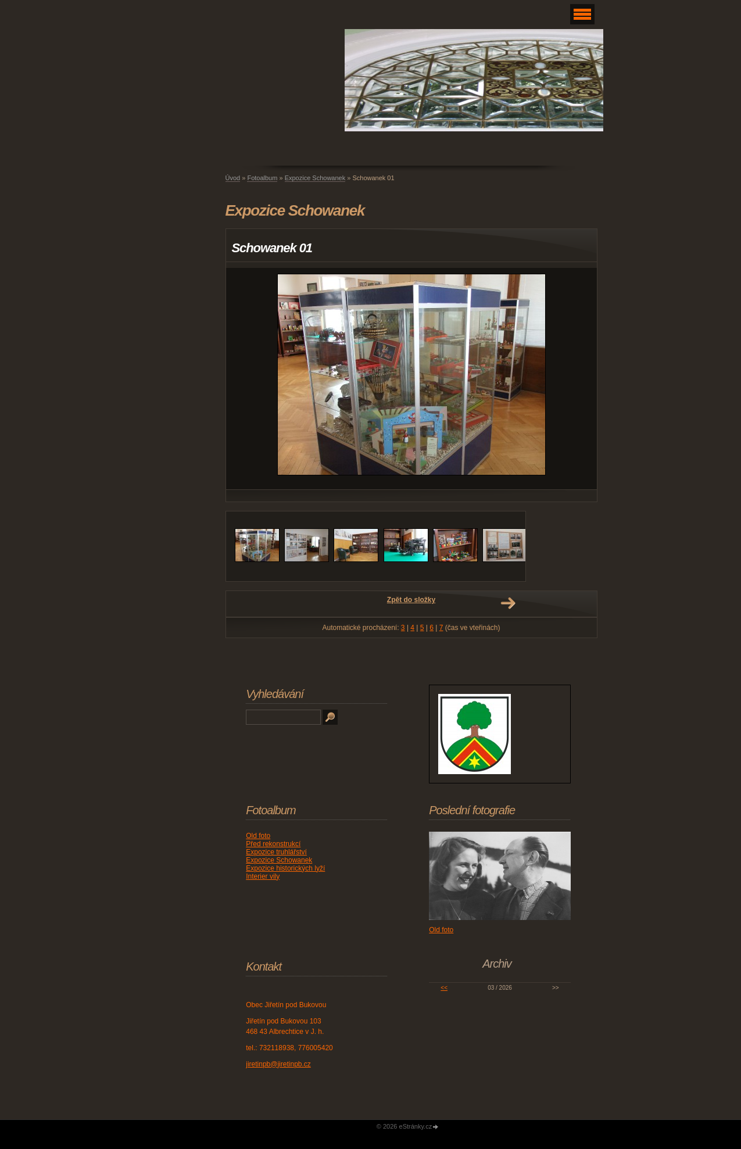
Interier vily (263, 876)
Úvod (233, 177)
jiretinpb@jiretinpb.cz (278, 1064)
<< (444, 988)
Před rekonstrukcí (273, 844)
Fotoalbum (262, 177)
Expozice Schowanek (315, 177)
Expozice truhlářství (276, 852)
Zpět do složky (411, 600)
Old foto (258, 836)
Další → (508, 603)
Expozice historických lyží (285, 868)
